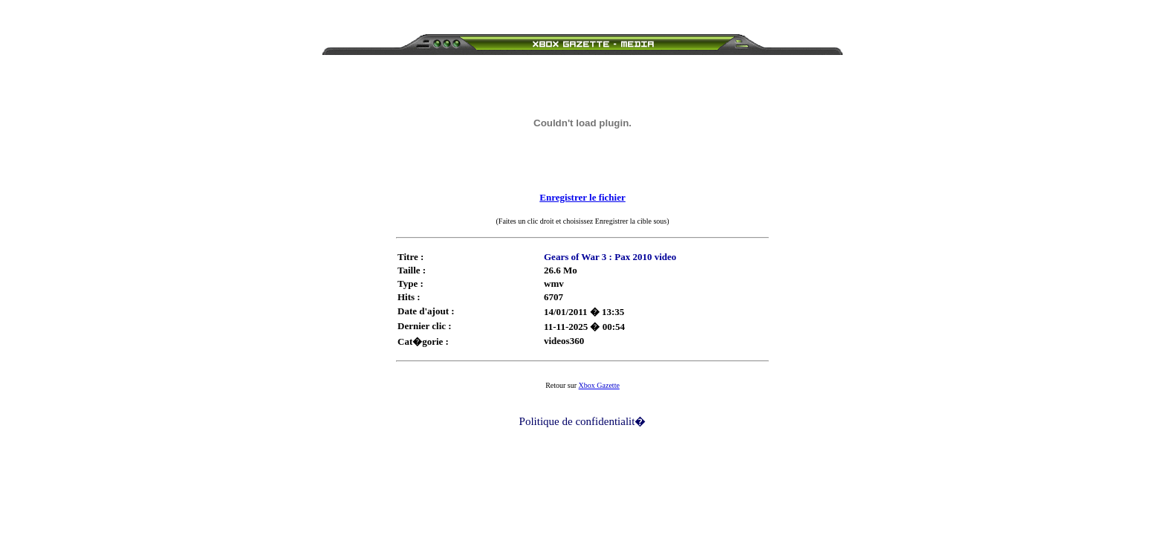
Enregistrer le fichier (582, 197)
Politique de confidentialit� (582, 421)
